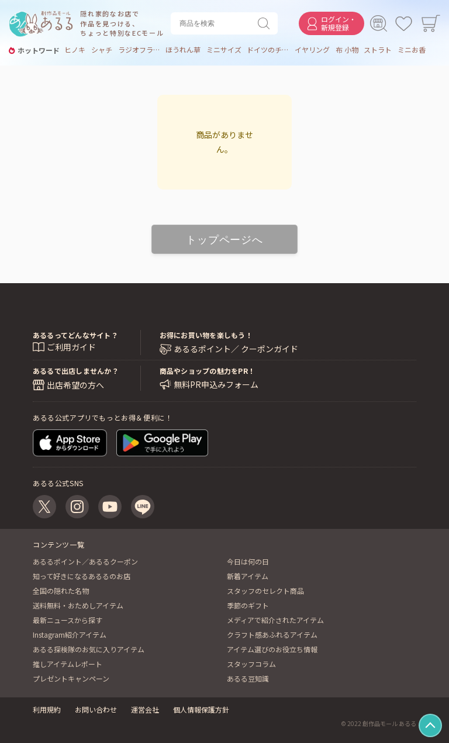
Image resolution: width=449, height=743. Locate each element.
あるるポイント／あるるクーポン (85, 561)
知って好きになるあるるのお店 (81, 576)
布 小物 (347, 49)
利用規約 (47, 709)
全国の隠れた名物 (61, 591)
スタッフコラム (251, 664)
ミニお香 (412, 49)
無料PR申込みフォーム (216, 384)
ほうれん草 (183, 49)
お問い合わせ (96, 709)
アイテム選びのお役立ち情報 (272, 649)
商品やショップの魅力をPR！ (207, 371)
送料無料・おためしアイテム (78, 605)
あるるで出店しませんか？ (76, 371)
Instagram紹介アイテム (69, 634)
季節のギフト (248, 605)
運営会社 (145, 709)
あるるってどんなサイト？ (75, 335)
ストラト (378, 49)
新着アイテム (247, 576)
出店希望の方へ (75, 385)
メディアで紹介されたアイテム (275, 620)
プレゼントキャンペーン (71, 678)
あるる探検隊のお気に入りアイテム (88, 649)
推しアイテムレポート (67, 664)
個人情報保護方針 (201, 709)
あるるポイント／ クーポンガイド (236, 349)
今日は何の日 (248, 561)
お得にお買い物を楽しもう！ (206, 335)
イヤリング (312, 49)
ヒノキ (74, 49)
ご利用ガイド (71, 347)
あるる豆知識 (248, 678)
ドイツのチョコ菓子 (268, 49)
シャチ (101, 49)
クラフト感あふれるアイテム (272, 634)
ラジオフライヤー (139, 49)
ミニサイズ (223, 49)
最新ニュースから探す (67, 620)
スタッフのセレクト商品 (265, 591)
